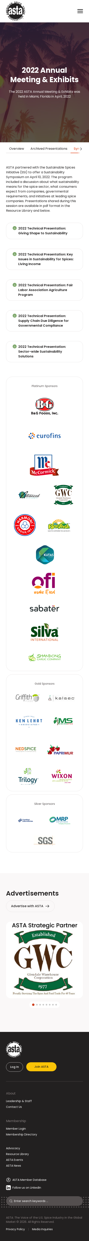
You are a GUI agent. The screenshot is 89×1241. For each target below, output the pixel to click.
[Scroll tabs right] (80, 149)
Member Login (16, 1129)
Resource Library (17, 1154)
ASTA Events (14, 1160)
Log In (14, 1067)
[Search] (47, 1201)
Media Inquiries (42, 1229)
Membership (16, 1121)
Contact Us (14, 1107)
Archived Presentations (48, 148)
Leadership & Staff (19, 1101)
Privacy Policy (15, 1229)
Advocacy (13, 1148)
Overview (16, 148)
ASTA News (13, 1166)
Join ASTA (41, 1067)
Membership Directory (21, 1134)
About (11, 1093)
